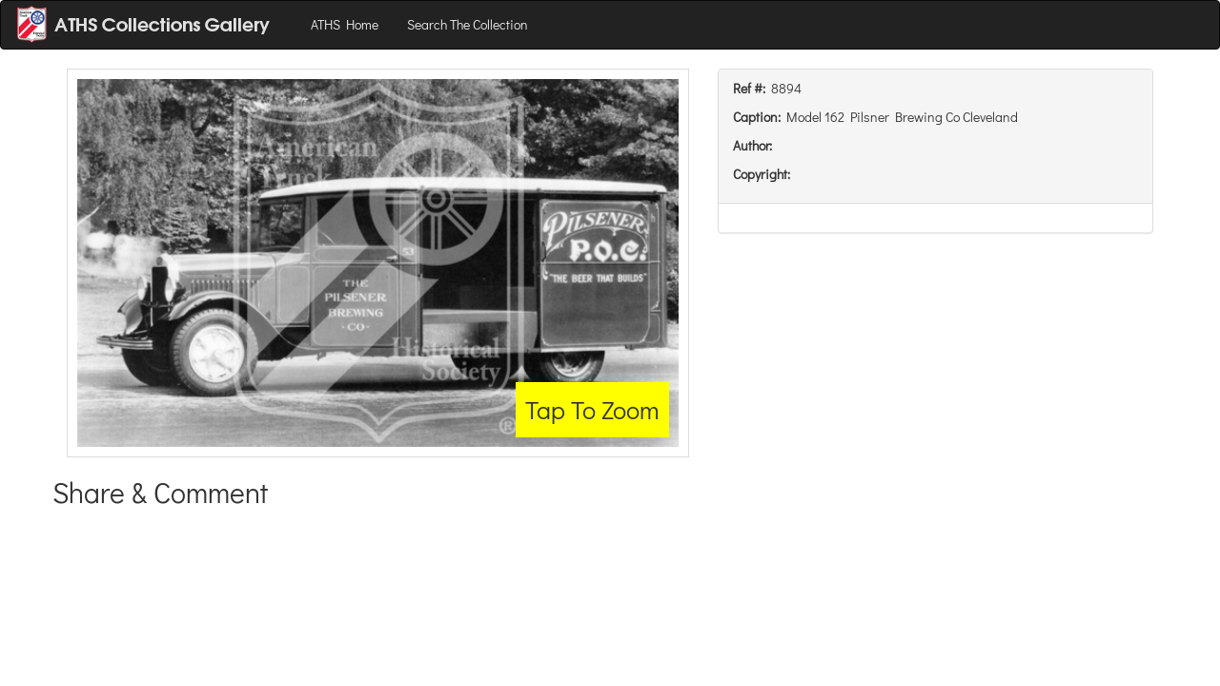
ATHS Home (344, 24)
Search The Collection (467, 24)
